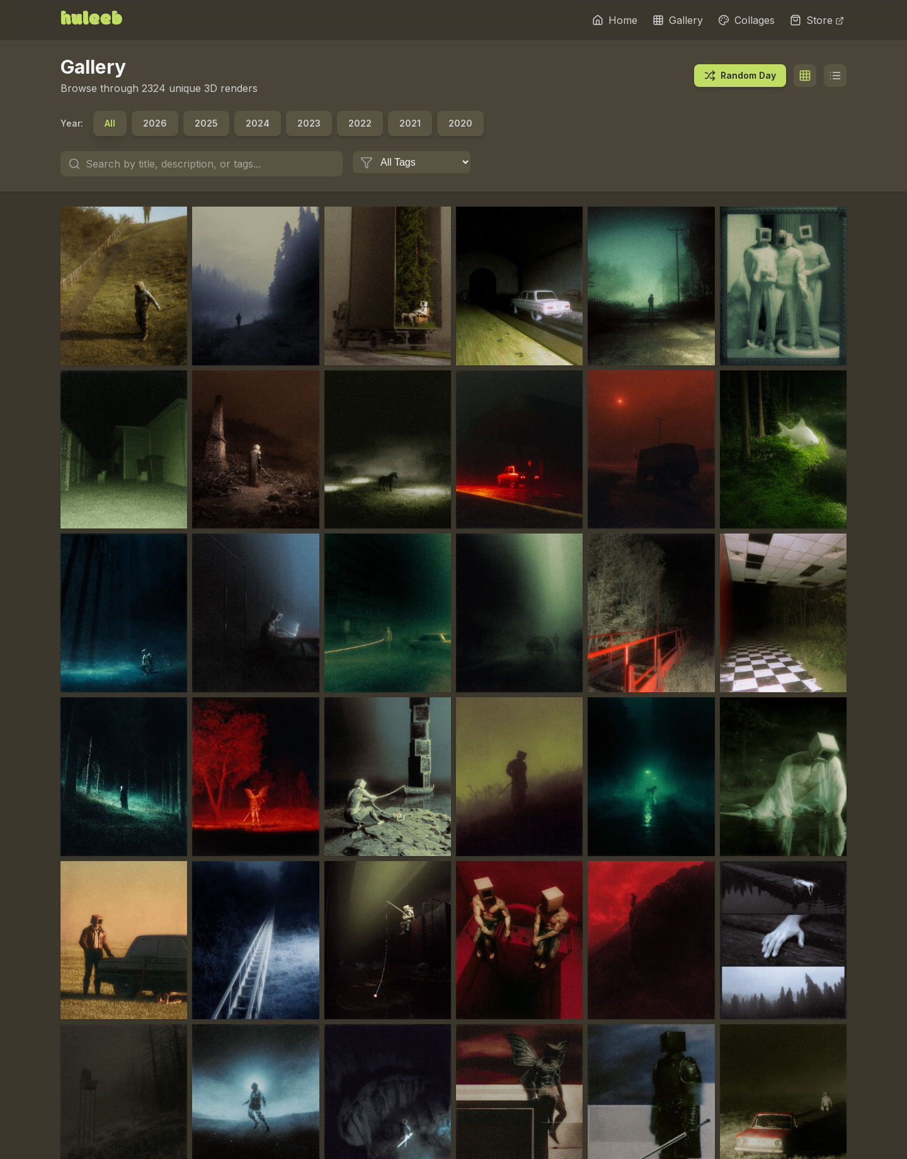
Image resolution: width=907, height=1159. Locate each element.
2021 (410, 123)
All (110, 123)
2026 (155, 123)
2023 (309, 123)
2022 (360, 123)
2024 (258, 123)
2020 (460, 123)
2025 (206, 123)
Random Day (740, 75)
